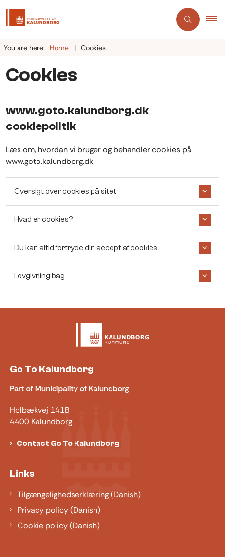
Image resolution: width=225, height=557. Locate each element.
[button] (215, 19)
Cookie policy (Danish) (59, 526)
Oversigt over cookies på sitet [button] (65, 191)
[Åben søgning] (188, 19)
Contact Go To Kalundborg (68, 443)
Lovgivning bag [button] (39, 275)
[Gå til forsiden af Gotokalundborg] (85, 19)
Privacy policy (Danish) (59, 510)
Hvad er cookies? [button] (43, 219)
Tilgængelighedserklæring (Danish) (79, 494)
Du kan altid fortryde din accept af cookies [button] (85, 247)
